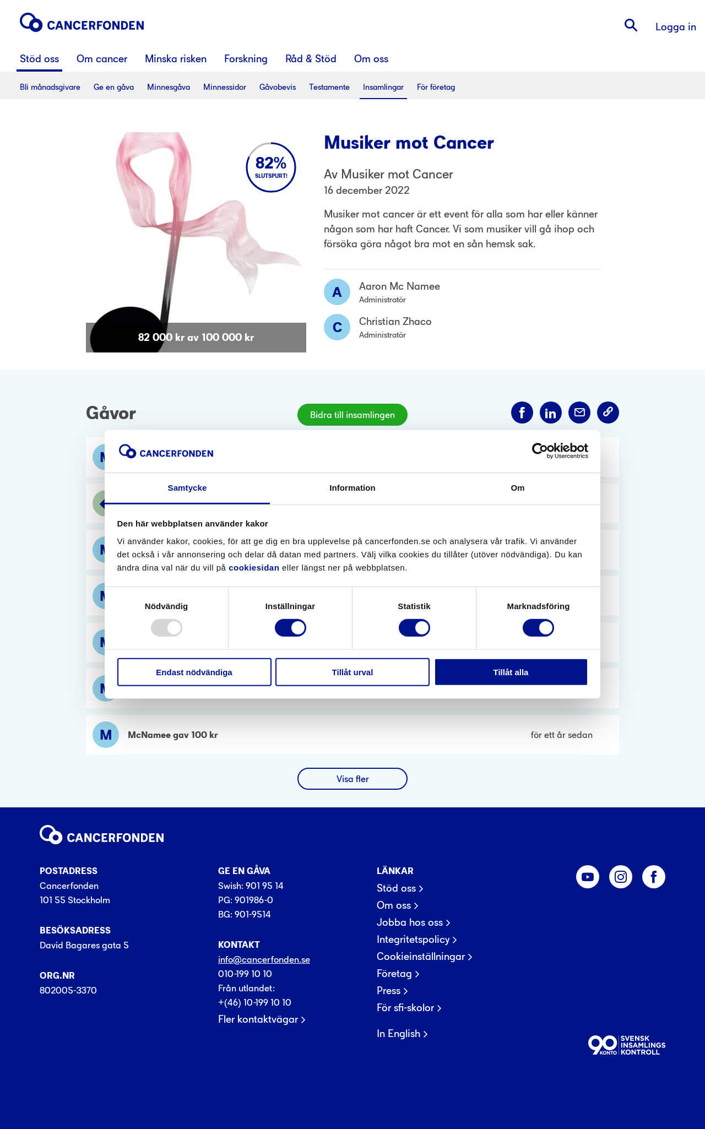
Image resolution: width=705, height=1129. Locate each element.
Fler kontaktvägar (258, 1019)
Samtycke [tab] (187, 487)
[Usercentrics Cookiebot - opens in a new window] (540, 451)
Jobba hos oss (410, 922)
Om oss (394, 905)
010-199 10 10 (245, 974)
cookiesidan (254, 567)
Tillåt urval (352, 671)
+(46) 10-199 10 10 (254, 1002)
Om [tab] (517, 487)
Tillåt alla (511, 671)
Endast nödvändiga (194, 671)
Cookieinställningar (421, 956)
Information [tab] (352, 487)
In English (398, 1033)
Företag (394, 973)
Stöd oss (396, 888)
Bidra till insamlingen (352, 415)
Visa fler (353, 779)
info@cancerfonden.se (264, 959)
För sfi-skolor (405, 1007)
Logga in (675, 27)
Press (388, 990)
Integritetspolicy (413, 939)
